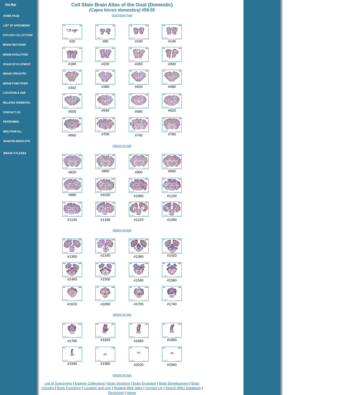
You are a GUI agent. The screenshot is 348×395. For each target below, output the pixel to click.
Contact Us (153, 388)
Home (131, 393)
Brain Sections (118, 383)
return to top (122, 146)
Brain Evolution (144, 383)
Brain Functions (69, 388)
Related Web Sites (128, 388)
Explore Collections (90, 383)
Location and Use (97, 388)
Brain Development (174, 383)
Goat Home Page (122, 15)
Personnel (116, 393)
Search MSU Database (183, 388)
